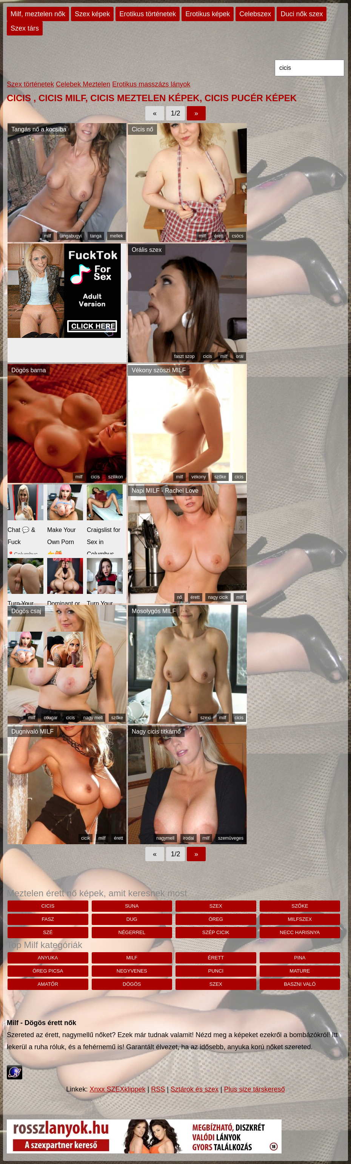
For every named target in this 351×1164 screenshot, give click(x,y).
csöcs (237, 236)
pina (299, 957)
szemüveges (230, 838)
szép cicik (215, 932)
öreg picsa (47, 971)
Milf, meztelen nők (38, 14)
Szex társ (25, 28)
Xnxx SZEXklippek (117, 1089)
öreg (216, 919)
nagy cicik (218, 597)
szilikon (115, 476)
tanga (96, 236)
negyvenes (132, 971)
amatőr (47, 984)
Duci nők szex (301, 14)
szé (47, 932)
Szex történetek (30, 84)
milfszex (300, 919)
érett (218, 236)
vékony (198, 476)
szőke (220, 476)
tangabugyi (71, 236)
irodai (188, 838)
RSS (158, 1089)
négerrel (132, 932)
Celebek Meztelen (83, 84)
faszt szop (184, 356)
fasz (48, 919)
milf (47, 236)
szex (215, 906)
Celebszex (255, 14)
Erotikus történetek (147, 14)
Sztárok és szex (195, 1089)
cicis (207, 356)
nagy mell (93, 717)
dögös (132, 984)
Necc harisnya (300, 932)
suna (132, 906)
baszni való (300, 984)
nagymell (165, 838)
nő (179, 597)
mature (299, 971)
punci (215, 971)
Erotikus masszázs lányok (151, 84)
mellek (116, 236)
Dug (131, 919)
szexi (205, 717)
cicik (85, 838)
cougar (51, 717)
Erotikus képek (207, 14)
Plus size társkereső (254, 1089)
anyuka (48, 957)
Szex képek (92, 14)
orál (239, 356)
